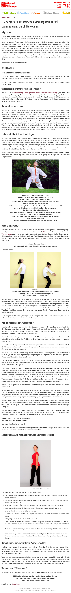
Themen (34, 590)
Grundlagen (6, 17)
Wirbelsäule (47, 232)
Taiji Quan (66, 5)
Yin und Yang (7, 234)
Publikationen (19, 590)
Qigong (67, 7)
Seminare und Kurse (44, 590)
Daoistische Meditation (62, 3)
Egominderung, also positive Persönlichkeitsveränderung (34, 93)
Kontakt (53, 590)
